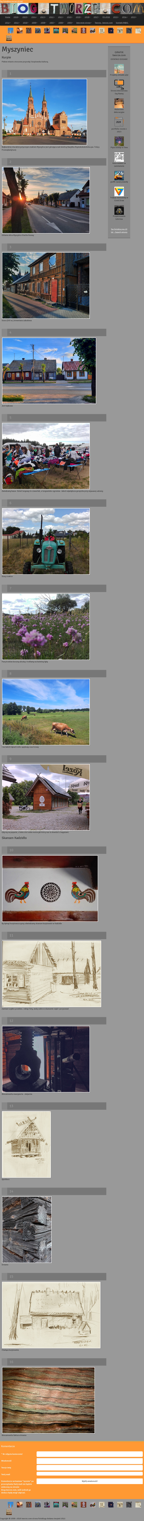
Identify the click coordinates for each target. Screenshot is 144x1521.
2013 (134, 17)
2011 (17, 22)
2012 (8, 22)
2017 (96, 17)
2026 (16, 17)
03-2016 (106, 17)
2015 (116, 17)
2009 (34, 22)
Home (7, 17)
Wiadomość (6, 1461)
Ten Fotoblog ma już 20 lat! (72, 7)
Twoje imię (6, 1467)
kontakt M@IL (122, 22)
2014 (125, 17)
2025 (25, 17)
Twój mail (5, 1474)
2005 (70, 22)
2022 (52, 17)
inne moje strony (84, 22)
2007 (52, 22)
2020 (70, 17)
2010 (25, 22)
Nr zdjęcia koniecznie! (13, 1454)
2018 (87, 17)
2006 (61, 22)
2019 (78, 17)
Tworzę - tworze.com (104, 22)
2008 (43, 22)
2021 (61, 17)
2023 (43, 17)
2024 (34, 17)
